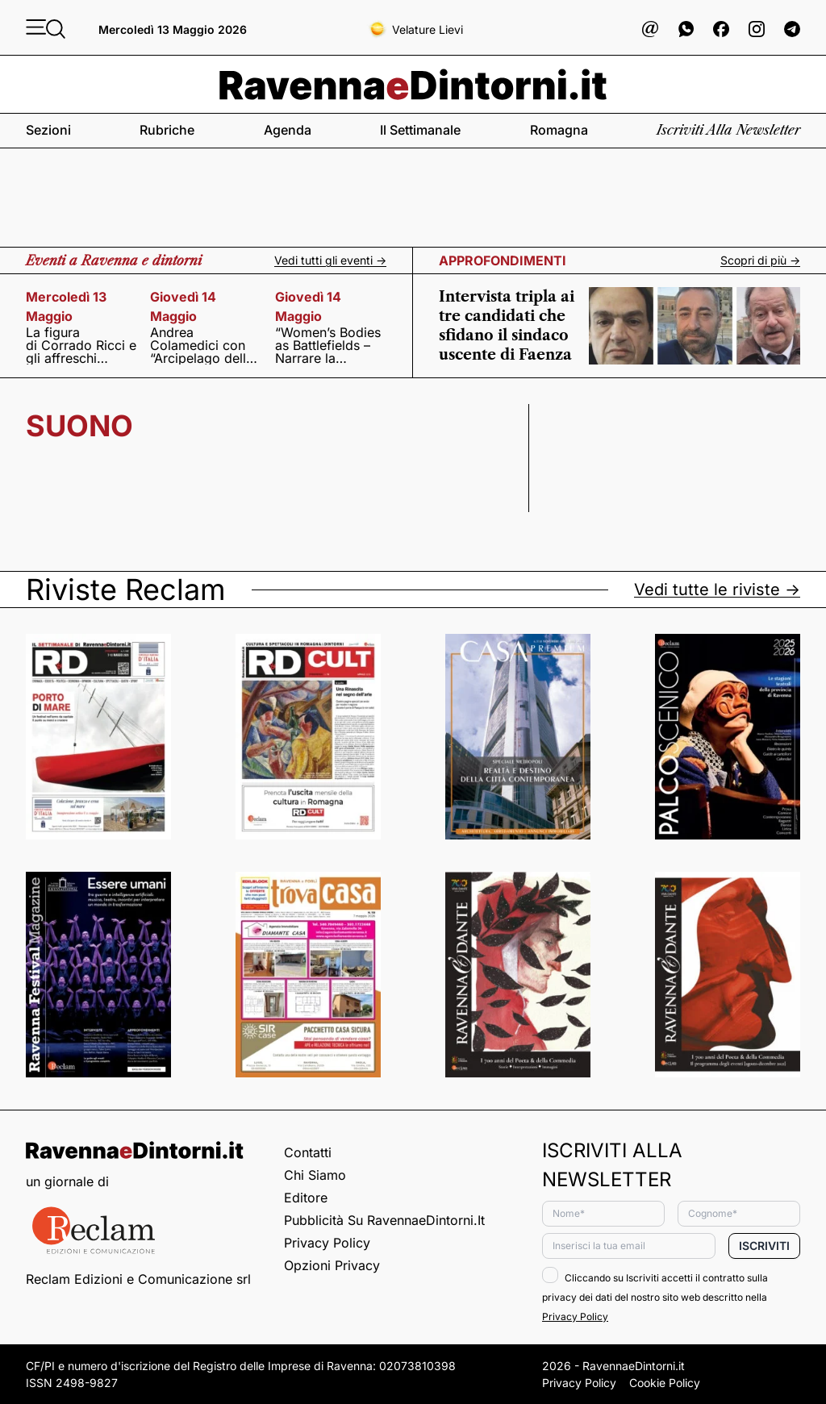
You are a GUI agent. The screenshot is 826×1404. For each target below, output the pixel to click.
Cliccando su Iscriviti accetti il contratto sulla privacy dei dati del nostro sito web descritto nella (655, 1297)
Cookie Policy (664, 1382)
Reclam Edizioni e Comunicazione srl (138, 1279)
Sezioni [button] (48, 130)
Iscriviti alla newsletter (728, 130)
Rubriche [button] (167, 130)
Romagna (559, 130)
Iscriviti (764, 1245)
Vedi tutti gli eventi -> (330, 260)
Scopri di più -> (760, 260)
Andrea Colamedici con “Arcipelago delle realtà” (201, 345)
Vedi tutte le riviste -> (717, 589)
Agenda (287, 130)
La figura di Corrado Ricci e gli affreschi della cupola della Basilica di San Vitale (81, 345)
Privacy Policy (327, 1243)
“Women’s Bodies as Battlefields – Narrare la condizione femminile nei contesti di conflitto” (328, 345)
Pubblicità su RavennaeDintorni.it (384, 1220)
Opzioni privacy (332, 1265)
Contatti (308, 1152)
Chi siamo (315, 1175)
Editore (305, 1197)
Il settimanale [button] (420, 130)
